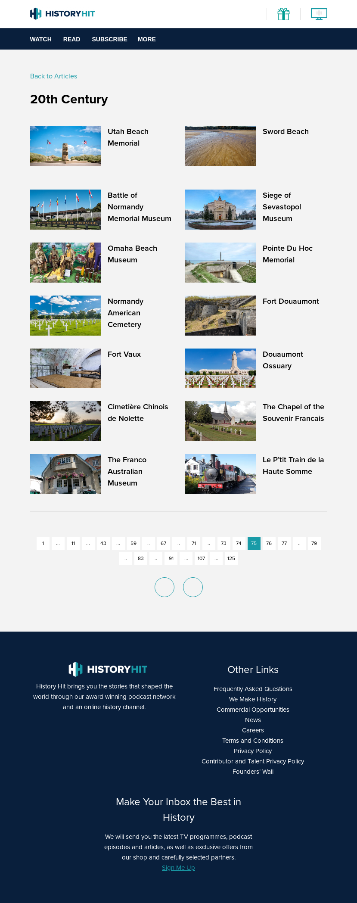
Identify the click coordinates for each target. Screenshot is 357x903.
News (253, 720)
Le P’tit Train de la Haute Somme (293, 465)
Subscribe (109, 39)
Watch (41, 39)
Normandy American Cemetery (125, 313)
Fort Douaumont (291, 301)
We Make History (252, 699)
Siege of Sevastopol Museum (282, 207)
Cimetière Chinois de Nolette (138, 412)
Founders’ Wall (253, 771)
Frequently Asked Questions (253, 689)
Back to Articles (53, 76)
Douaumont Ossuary (283, 360)
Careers (253, 730)
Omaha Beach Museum (132, 254)
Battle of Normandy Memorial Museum (139, 207)
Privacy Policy (253, 751)
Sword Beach (286, 131)
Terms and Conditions (252, 740)
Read (72, 39)
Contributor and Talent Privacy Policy (253, 761)
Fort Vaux (124, 354)
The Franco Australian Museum (127, 471)
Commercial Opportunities (253, 709)
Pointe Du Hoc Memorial (288, 254)
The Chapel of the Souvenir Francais (293, 412)
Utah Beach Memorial (128, 137)
